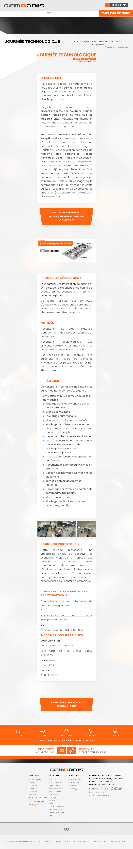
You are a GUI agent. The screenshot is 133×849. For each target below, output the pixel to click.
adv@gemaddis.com (38, 797)
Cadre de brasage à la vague (54, 797)
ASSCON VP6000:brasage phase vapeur (56, 806)
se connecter (116, 5)
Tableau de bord (116, 13)
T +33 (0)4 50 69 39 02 (36, 803)
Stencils (52, 779)
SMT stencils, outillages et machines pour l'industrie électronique (98, 43)
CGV (95, 841)
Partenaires (74, 782)
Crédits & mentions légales (49, 841)
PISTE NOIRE (123, 841)
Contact (72, 785)
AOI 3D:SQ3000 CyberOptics (56, 784)
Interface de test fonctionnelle (56, 790)
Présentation (75, 779)
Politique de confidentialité (77, 841)
